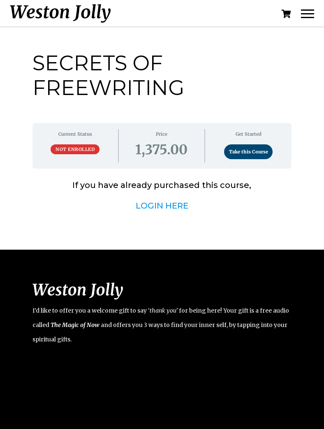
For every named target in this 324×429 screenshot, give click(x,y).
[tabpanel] (162, 195)
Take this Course (248, 152)
